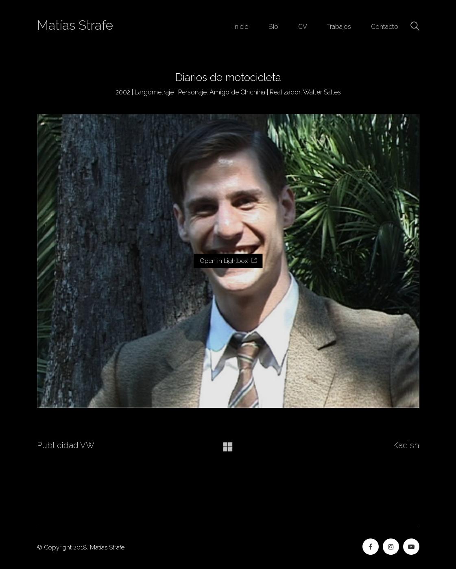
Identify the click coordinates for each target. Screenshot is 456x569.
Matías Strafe (75, 25)
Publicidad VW (65, 445)
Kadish (406, 445)
